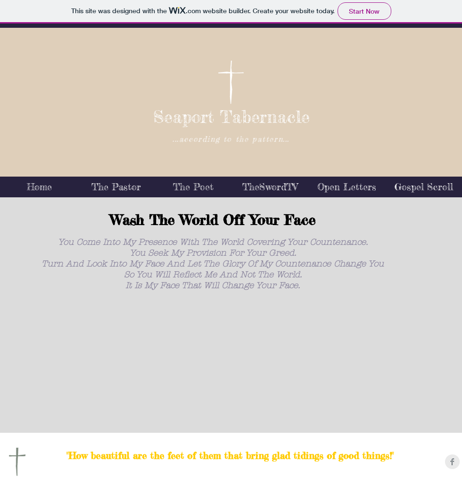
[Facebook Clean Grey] (452, 461)
